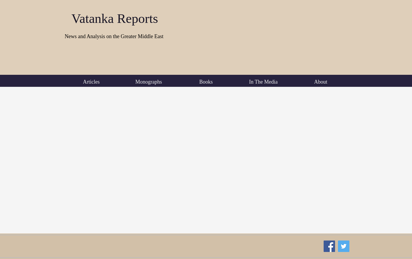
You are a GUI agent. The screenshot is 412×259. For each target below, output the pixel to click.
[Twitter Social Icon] (343, 246)
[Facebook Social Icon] (329, 246)
